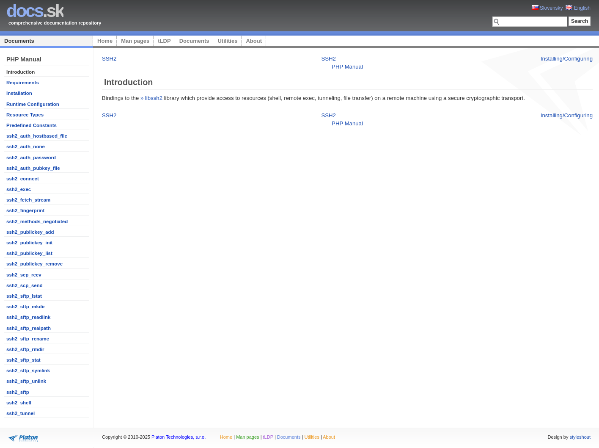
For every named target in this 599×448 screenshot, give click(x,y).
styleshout (580, 437)
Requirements (22, 82)
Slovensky (547, 8)
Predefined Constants (31, 125)
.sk (34, 11)
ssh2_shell (18, 402)
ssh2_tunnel (20, 413)
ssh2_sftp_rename (27, 338)
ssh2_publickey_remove (34, 263)
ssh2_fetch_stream (28, 199)
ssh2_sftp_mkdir (25, 306)
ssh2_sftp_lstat (24, 296)
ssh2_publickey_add (30, 232)
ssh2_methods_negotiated (37, 221)
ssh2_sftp (17, 392)
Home (105, 41)
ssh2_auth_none (25, 146)
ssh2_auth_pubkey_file (33, 168)
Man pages (135, 41)
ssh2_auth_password (31, 157)
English (578, 8)
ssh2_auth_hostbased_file (36, 135)
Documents (19, 41)
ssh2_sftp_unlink (26, 381)
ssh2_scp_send (24, 285)
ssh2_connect (22, 178)
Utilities (227, 41)
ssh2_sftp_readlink (28, 317)
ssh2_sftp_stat (23, 359)
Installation (19, 93)
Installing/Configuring (567, 58)
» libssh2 (151, 98)
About (254, 41)
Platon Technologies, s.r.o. (178, 437)
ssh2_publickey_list (29, 253)
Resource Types (25, 114)
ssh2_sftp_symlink (28, 370)
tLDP (164, 41)
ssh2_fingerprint (25, 210)
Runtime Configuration (32, 104)
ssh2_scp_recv (23, 274)
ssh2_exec (18, 189)
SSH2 (109, 58)
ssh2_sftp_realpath (28, 328)
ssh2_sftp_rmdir (25, 349)
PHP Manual (347, 67)
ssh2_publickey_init (29, 242)
